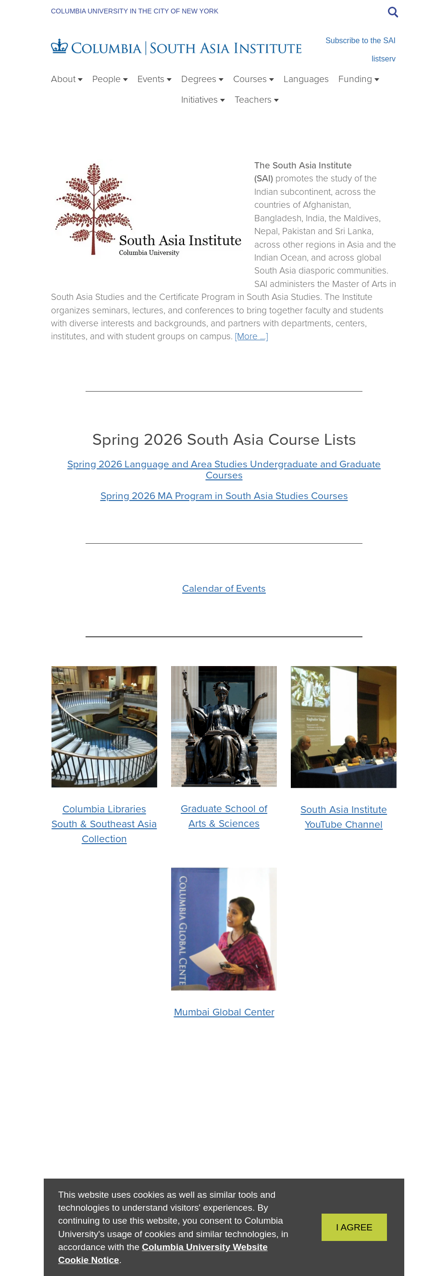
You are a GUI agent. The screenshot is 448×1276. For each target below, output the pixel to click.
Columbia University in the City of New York (134, 11)
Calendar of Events (224, 588)
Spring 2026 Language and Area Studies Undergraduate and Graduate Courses (224, 469)
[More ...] (251, 336)
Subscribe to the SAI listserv (360, 49)
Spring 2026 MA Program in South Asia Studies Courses (224, 495)
